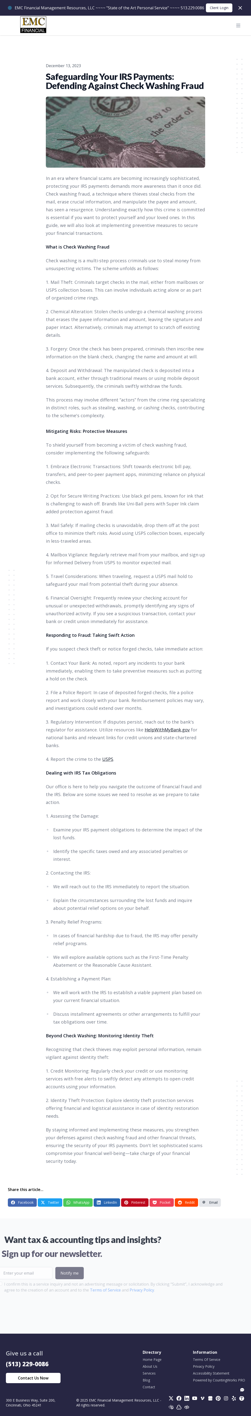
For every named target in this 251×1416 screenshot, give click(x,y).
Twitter (50, 1202)
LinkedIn (107, 1202)
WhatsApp (77, 1202)
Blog (146, 1380)
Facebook (22, 1202)
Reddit (186, 1202)
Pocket (162, 1202)
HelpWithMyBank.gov (167, 730)
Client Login (219, 7)
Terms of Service (93, 1290)
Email (210, 1202)
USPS (107, 759)
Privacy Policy (130, 1290)
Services (149, 1373)
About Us (150, 1366)
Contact (149, 1387)
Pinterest (134, 1202)
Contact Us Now (33, 1378)
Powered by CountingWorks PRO (219, 1380)
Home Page (152, 1359)
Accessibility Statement (211, 1373)
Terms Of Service (206, 1359)
